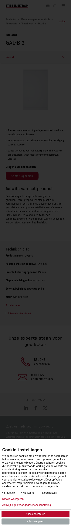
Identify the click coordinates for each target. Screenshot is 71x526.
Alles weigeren (35, 521)
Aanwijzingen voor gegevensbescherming (26, 504)
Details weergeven (13, 498)
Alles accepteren (35, 513)
